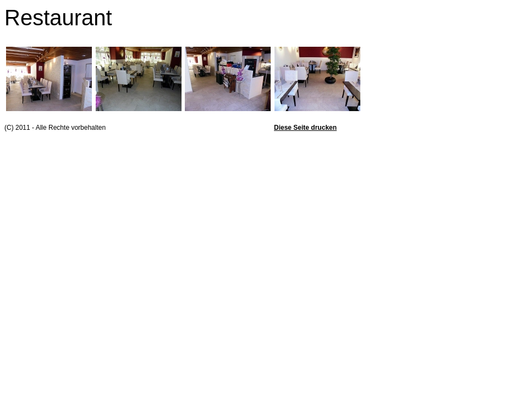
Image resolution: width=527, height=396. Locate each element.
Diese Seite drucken (305, 127)
